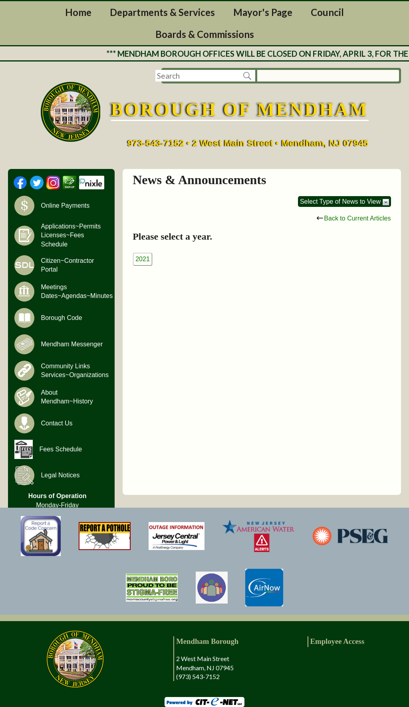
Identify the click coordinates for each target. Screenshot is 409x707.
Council (327, 12)
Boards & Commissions (204, 34)
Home (78, 12)
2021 (142, 259)
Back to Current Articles (354, 218)
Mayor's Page (262, 12)
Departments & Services (162, 12)
